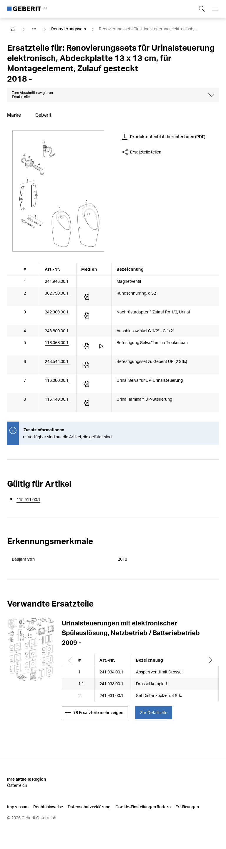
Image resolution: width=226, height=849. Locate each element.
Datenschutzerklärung (89, 806)
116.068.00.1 (57, 342)
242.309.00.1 (57, 311)
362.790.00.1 (57, 292)
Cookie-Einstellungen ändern (143, 806)
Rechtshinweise (48, 806)
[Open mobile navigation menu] (214, 8)
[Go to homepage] (13, 28)
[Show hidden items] (34, 28)
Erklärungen (187, 806)
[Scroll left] (70, 660)
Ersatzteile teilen (141, 152)
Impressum (18, 806)
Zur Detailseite (153, 712)
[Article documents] (87, 296)
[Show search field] (201, 8)
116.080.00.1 (57, 380)
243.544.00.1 (57, 361)
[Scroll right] (210, 660)
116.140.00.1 (57, 399)
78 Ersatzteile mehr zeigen (94, 713)
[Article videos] (101, 346)
